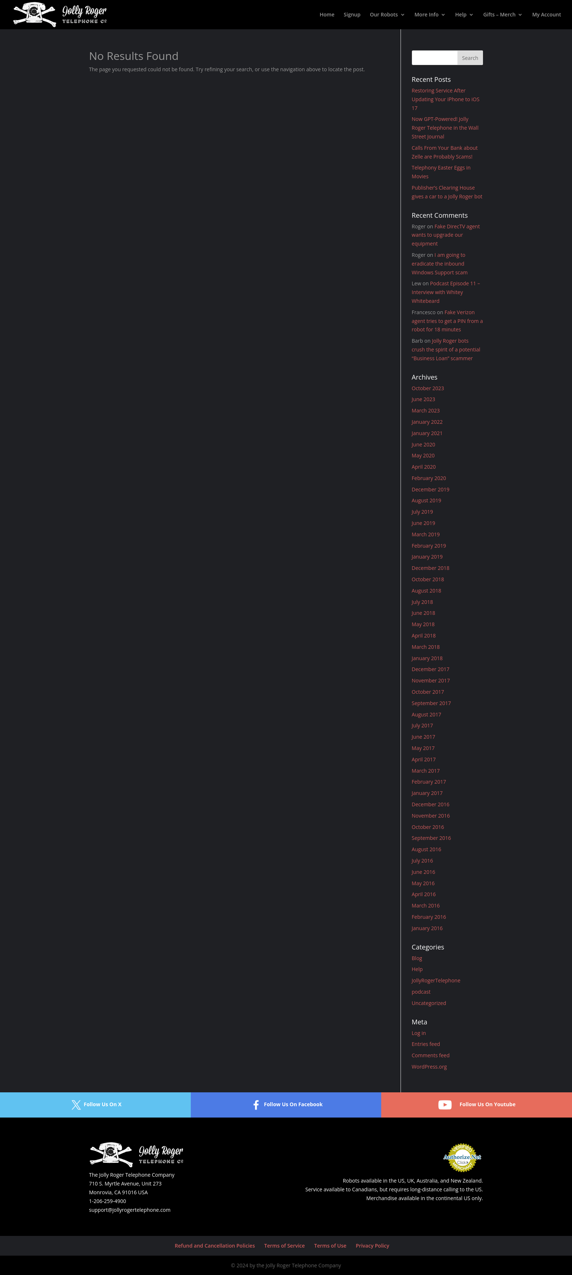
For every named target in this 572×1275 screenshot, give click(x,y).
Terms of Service (284, 1245)
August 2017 (426, 714)
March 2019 (426, 534)
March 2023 (426, 410)
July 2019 (422, 511)
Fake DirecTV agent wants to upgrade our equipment (446, 235)
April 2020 (424, 466)
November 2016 (431, 815)
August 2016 (426, 849)
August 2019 (426, 500)
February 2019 (429, 545)
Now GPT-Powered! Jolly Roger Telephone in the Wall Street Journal (445, 127)
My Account (546, 15)
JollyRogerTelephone (436, 980)
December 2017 (430, 669)
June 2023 (423, 399)
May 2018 (423, 624)
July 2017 (422, 725)
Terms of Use (330, 1245)
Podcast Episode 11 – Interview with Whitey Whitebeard (446, 292)
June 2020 (423, 444)
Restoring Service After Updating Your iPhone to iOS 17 (446, 99)
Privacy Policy (372, 1245)
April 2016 (424, 894)
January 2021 (427, 433)
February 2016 (429, 916)
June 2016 (423, 871)
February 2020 (429, 478)
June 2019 (423, 522)
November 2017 (431, 680)
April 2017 (424, 759)
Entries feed (426, 1043)
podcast (421, 991)
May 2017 (423, 748)
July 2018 (422, 601)
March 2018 (426, 646)
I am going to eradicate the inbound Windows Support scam (440, 263)
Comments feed (431, 1055)
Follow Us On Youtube (476, 1105)
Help (461, 15)
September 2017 (431, 703)
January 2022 (427, 421)
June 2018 (423, 612)
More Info (426, 15)
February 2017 (429, 781)
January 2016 (427, 928)
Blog (417, 958)
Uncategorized (429, 1003)
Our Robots (384, 15)
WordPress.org (429, 1066)
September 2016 (431, 837)
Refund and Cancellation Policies (215, 1245)
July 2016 (422, 860)
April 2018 (424, 635)
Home (327, 15)
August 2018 (426, 590)
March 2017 (426, 770)
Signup (352, 15)
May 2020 (423, 455)
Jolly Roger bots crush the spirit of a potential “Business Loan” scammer (446, 349)
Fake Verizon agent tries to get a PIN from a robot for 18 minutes (447, 321)
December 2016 (430, 804)
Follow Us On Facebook (285, 1105)
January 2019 (427, 556)
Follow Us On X (95, 1105)
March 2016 (426, 905)
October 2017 (428, 691)
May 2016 (423, 883)
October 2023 (428, 388)
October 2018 (428, 579)
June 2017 (423, 736)
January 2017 (427, 792)
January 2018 (427, 658)
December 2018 (430, 567)
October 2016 (428, 826)
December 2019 (430, 489)
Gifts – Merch (499, 15)
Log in (419, 1032)
